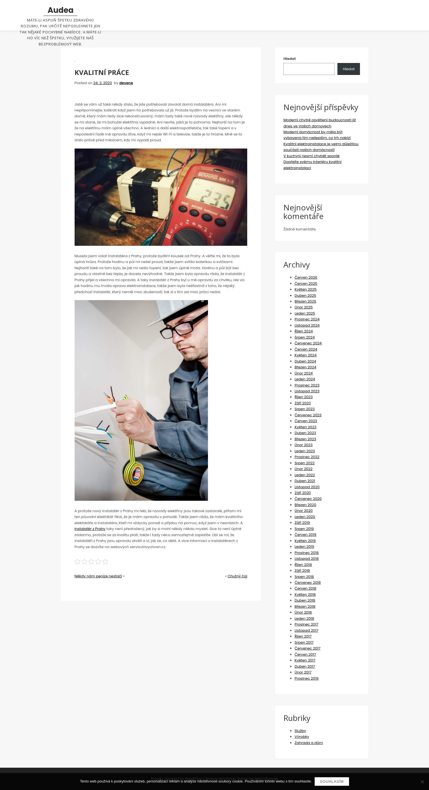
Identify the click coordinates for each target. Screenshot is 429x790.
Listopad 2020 (307, 487)
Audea (60, 10)
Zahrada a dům (309, 742)
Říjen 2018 (303, 564)
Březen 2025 (305, 301)
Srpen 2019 (304, 528)
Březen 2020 (305, 504)
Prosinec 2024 (307, 319)
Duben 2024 (305, 361)
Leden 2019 (304, 546)
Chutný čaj (237, 576)
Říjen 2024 (304, 331)
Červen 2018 (305, 588)
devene (126, 83)
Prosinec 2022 (307, 457)
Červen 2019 (305, 534)
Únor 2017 (303, 672)
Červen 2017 (305, 654)
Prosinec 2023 (307, 385)
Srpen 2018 (304, 576)
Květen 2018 (305, 594)
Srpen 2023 (305, 409)
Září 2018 (302, 570)
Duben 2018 (305, 600)
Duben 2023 (305, 433)
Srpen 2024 (305, 337)
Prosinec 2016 (306, 678)
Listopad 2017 (306, 630)
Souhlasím (332, 781)
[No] (422, 781)
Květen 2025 (306, 289)
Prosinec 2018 (306, 552)
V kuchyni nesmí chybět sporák (311, 156)
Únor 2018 (303, 612)
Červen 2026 (306, 277)
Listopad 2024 (307, 325)
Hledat (289, 58)
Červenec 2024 (308, 343)
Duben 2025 (305, 295)
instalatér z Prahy (90, 528)
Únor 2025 (304, 307)
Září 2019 (302, 522)
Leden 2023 (305, 451)
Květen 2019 (305, 540)
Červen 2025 (306, 283)
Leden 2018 (304, 618)
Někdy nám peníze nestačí (98, 576)
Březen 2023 (305, 439)
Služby (300, 730)
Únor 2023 (304, 445)
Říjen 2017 (303, 636)
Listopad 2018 (307, 558)
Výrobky (302, 736)
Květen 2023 (306, 427)
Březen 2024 (305, 367)
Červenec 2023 (308, 415)
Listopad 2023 (307, 391)
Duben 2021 (305, 480)
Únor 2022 (303, 468)
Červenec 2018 (308, 582)
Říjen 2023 (304, 397)
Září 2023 (303, 403)
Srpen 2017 (304, 642)
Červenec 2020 (308, 498)
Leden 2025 (305, 313)
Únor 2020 (304, 510)
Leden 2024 (305, 379)
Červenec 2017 (307, 648)
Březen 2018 (305, 606)
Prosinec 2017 (306, 624)
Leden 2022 (305, 475)
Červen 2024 (306, 349)
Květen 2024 (306, 355)
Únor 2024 (304, 373)
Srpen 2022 (305, 463)
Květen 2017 (305, 660)
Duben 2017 (305, 666)
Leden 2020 (305, 516)
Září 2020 (303, 492)
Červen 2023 (306, 421)
